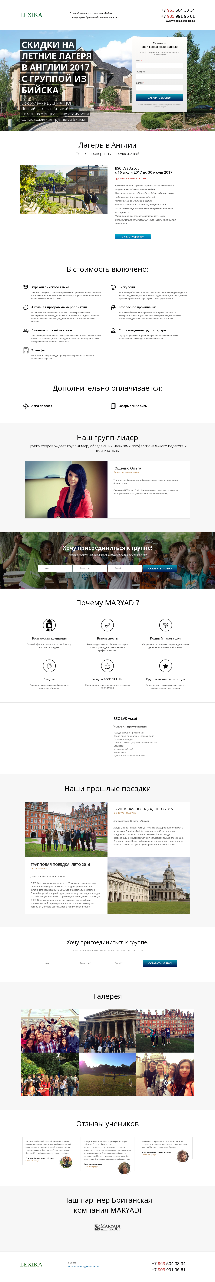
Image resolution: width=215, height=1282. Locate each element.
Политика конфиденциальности (83, 1266)
